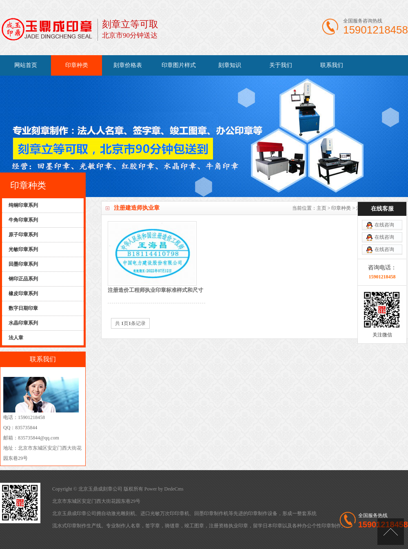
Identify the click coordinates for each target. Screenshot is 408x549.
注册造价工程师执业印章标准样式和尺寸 (155, 290)
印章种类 (76, 65)
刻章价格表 (127, 65)
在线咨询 (384, 203)
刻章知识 (229, 65)
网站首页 (25, 65)
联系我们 (331, 65)
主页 (321, 208)
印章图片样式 (179, 65)
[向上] (390, 531)
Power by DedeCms (164, 489)
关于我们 (280, 65)
